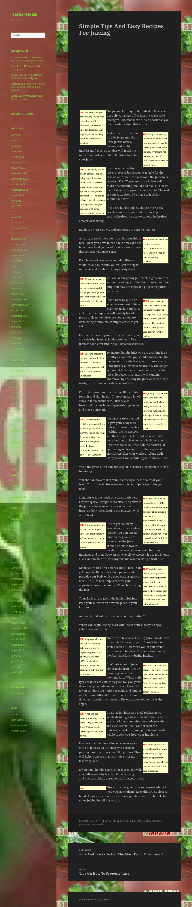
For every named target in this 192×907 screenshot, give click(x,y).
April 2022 (16, 217)
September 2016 (19, 578)
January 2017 (18, 557)
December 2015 (19, 628)
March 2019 (17, 414)
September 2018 (19, 447)
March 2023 (17, 156)
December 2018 (19, 430)
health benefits (134, 820)
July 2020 (16, 326)
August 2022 (17, 195)
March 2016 (17, 611)
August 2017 (17, 518)
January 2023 (18, 167)
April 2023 (16, 151)
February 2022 (19, 228)
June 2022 (16, 206)
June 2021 (16, 266)
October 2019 (18, 376)
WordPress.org (18, 730)
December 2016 (19, 562)
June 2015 (16, 661)
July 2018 (16, 458)
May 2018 (16, 469)
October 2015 (18, 639)
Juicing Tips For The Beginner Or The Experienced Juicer (26, 76)
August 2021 (17, 255)
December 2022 (19, 173)
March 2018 (17, 480)
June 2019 (16, 398)
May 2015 (16, 666)
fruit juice (121, 820)
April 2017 (16, 540)
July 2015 (16, 655)
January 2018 (18, 491)
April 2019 (16, 409)
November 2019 (19, 370)
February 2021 (19, 288)
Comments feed (19, 725)
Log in (14, 714)
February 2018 (19, 485)
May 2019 (16, 403)
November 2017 (19, 502)
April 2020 (16, 343)
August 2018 (17, 452)
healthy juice (149, 820)
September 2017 (19, 513)
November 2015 (19, 633)
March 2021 (17, 282)
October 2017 (18, 507)
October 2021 (18, 244)
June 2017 (16, 529)
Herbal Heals (24, 14)
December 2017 (19, 496)
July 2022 (16, 200)
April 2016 (16, 606)
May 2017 (16, 535)
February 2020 (19, 354)
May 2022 (16, 211)
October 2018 (18, 441)
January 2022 (18, 233)
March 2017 (17, 546)
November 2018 (19, 436)
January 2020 (18, 359)
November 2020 (19, 304)
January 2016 (18, 622)
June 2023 (16, 140)
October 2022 (18, 184)
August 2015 (17, 650)
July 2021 (16, 261)
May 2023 (16, 145)
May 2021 (16, 271)
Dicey (108, 820)
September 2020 (19, 315)
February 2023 (19, 162)
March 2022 (17, 222)
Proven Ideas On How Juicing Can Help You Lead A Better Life (27, 59)
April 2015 (16, 672)
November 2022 (19, 178)
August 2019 (17, 387)
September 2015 (19, 644)
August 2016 (17, 584)
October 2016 (18, 573)
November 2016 (19, 567)
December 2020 (19, 299)
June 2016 (16, 595)
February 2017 (19, 551)
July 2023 (16, 134)
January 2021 (18, 293)
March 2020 (17, 348)
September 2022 (19, 189)
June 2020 (16, 332)
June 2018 (16, 463)
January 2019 (18, 425)
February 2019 (19, 419)
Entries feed (17, 720)
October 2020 (18, 310)
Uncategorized (18, 693)
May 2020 (16, 337)
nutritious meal (95, 824)
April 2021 (16, 277)
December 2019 (19, 365)
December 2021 (19, 239)
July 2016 (16, 589)
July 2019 (16, 392)
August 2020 (17, 321)
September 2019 (19, 381)
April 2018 (16, 474)
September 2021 (19, 250)
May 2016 (16, 600)
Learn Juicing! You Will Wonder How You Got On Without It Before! (28, 87)
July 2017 (16, 524)
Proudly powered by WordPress (95, 899)
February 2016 (19, 617)
